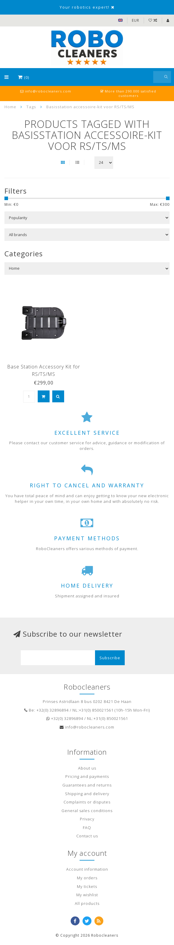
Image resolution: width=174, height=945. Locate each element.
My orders (87, 877)
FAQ (87, 827)
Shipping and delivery (87, 793)
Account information (87, 869)
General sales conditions (87, 810)
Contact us (87, 836)
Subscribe (109, 657)
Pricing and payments (87, 776)
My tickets (87, 886)
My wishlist (87, 894)
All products (87, 903)
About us (87, 768)
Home (10, 106)
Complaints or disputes (87, 802)
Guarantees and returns (87, 785)
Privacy (87, 819)
